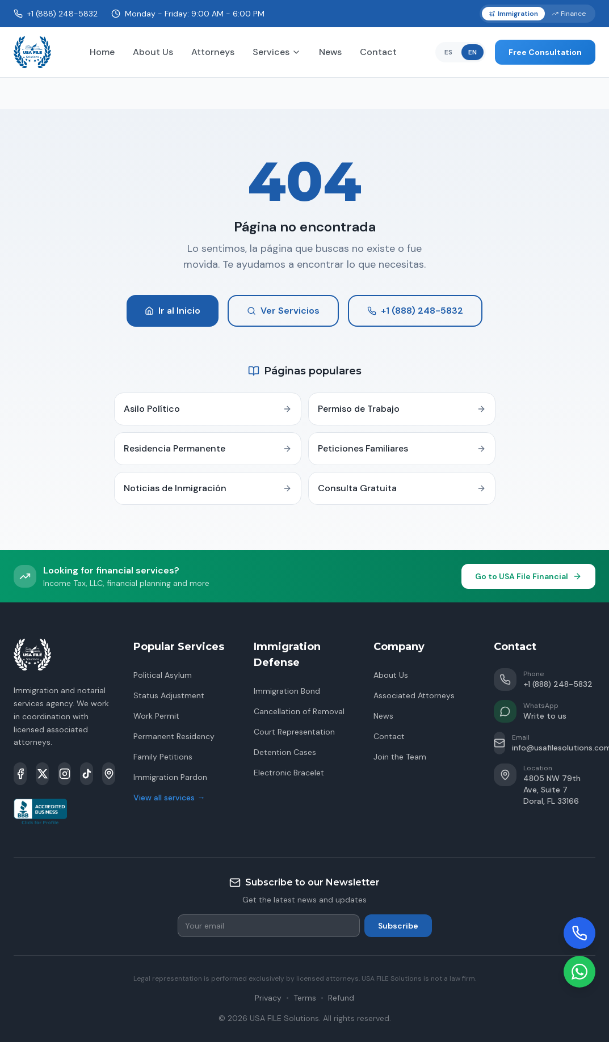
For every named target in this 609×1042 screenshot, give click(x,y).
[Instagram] (64, 773)
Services (277, 52)
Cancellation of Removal (299, 711)
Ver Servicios (283, 311)
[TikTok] (86, 773)
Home (102, 52)
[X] (42, 773)
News (330, 52)
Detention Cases (285, 752)
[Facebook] (20, 773)
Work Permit (156, 716)
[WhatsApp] (579, 972)
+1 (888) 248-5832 (415, 311)
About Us (153, 52)
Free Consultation (545, 52)
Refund (341, 998)
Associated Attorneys (414, 695)
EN (472, 52)
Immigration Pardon (170, 777)
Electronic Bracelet (289, 772)
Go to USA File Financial (528, 576)
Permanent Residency (174, 736)
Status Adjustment (168, 695)
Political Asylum (162, 675)
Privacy (268, 998)
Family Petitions (162, 757)
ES (448, 52)
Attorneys (212, 52)
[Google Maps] (108, 773)
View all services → (169, 797)
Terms (304, 998)
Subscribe (398, 926)
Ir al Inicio (172, 311)
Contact (378, 52)
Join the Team (399, 757)
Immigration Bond (287, 691)
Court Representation (294, 732)
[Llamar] (579, 933)
